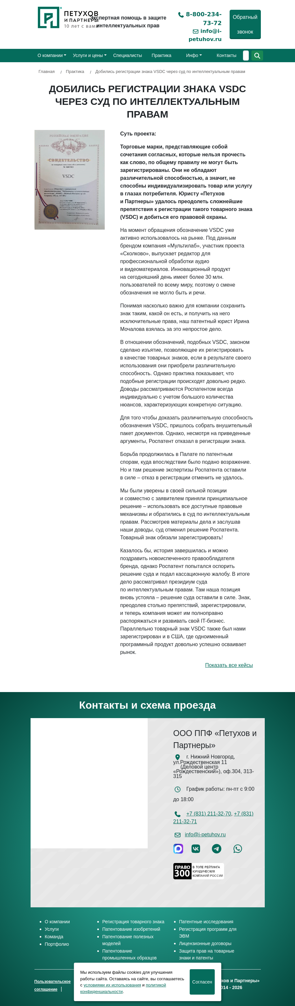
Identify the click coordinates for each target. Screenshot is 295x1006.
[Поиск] (246, 55)
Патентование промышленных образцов (129, 954)
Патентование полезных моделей (128, 940)
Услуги (52, 929)
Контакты (226, 55)
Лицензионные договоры (205, 943)
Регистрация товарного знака (133, 921)
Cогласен (202, 982)
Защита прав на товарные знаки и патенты (207, 954)
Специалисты (127, 55)
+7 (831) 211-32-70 (208, 813)
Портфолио (57, 944)
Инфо (192, 55)
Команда (54, 936)
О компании (50, 55)
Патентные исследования (206, 921)
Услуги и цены (88, 55)
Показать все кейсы (229, 665)
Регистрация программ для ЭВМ (208, 933)
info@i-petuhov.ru (205, 834)
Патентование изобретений (131, 929)
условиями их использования (112, 985)
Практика (161, 55)
